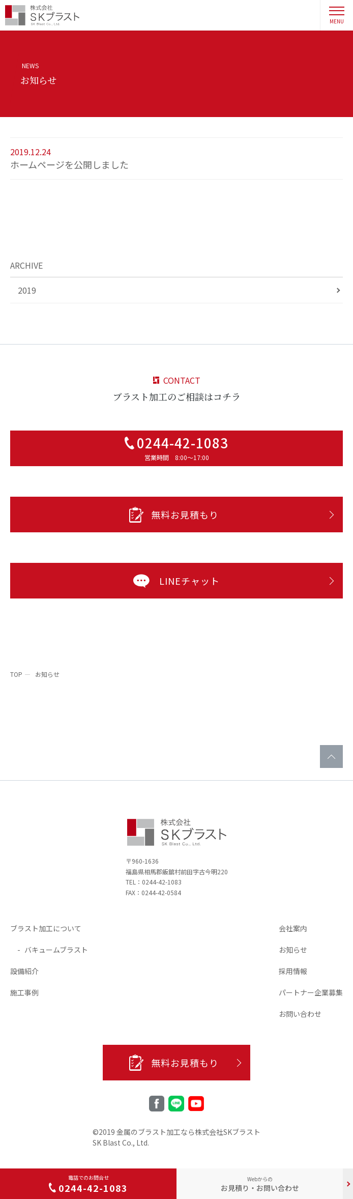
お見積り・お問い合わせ (260, 1184)
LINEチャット (174, 580)
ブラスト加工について (45, 928)
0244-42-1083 (162, 881)
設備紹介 (24, 971)
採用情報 (293, 971)
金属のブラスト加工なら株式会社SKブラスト (188, 1132)
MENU (336, 15)
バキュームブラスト (56, 950)
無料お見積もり (174, 515)
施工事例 (24, 992)
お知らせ (293, 950)
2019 (27, 290)
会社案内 (293, 928)
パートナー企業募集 (311, 992)
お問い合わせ (300, 1014)
